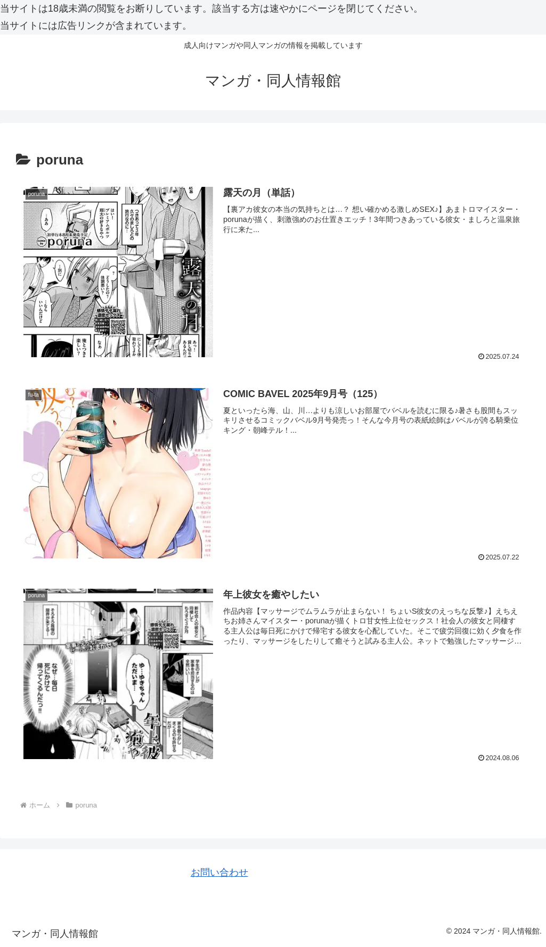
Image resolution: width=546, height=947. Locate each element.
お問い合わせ (219, 872)
